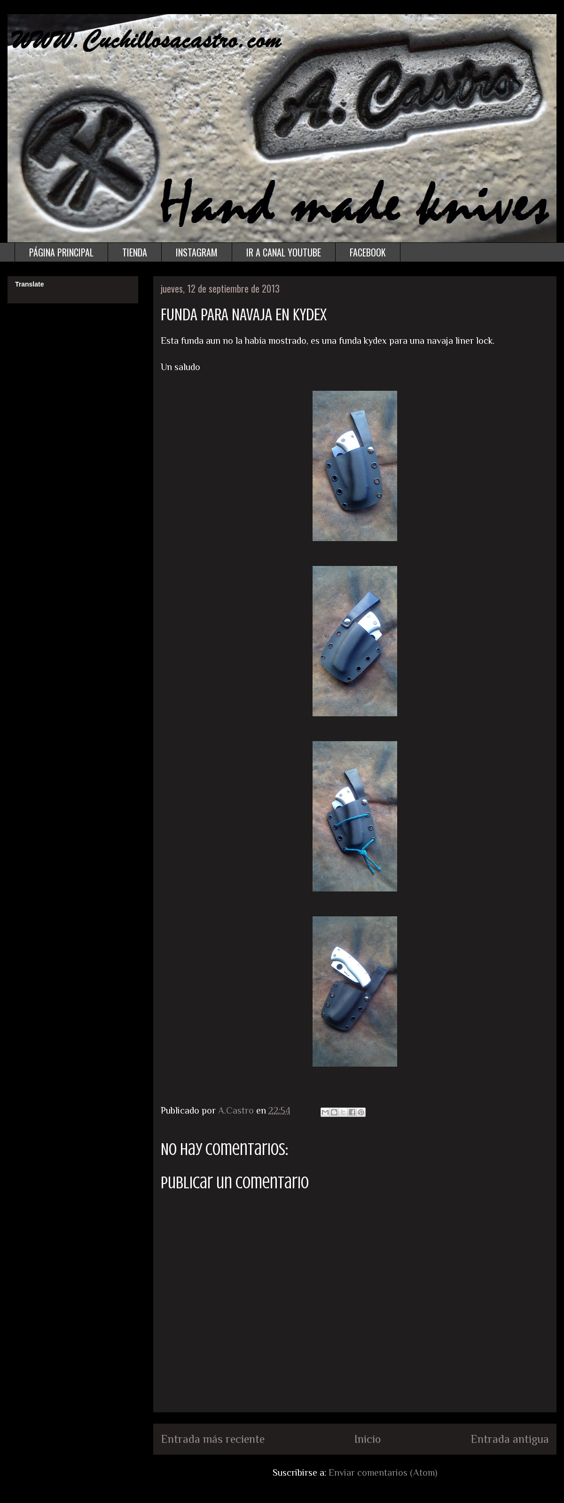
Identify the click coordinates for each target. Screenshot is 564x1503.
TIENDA (134, 252)
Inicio (367, 1439)
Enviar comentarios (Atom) (383, 1472)
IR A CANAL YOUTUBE (283, 252)
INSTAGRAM (197, 252)
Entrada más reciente (213, 1439)
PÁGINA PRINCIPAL (61, 252)
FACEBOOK (368, 252)
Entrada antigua (509, 1439)
